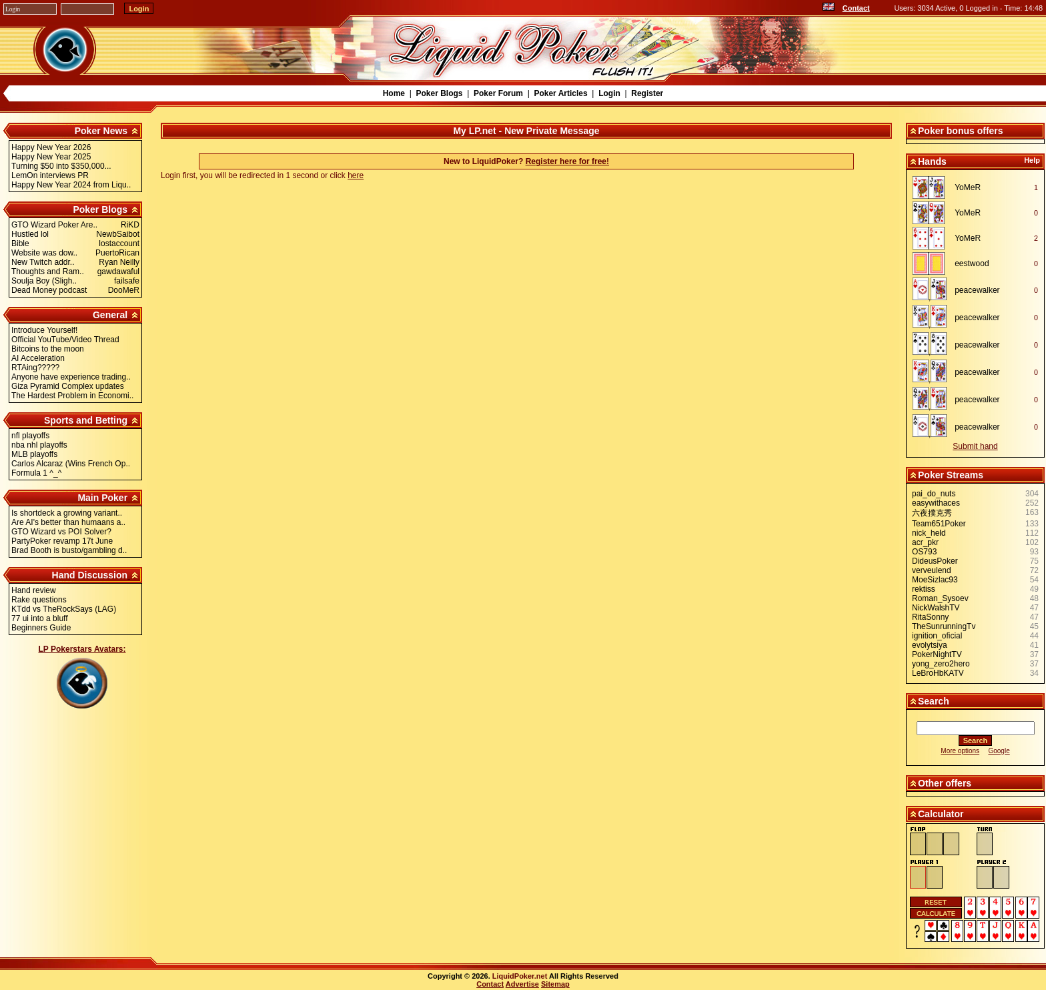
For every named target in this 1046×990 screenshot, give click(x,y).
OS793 (924, 551)
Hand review (33, 590)
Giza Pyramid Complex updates (67, 386)
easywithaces (936, 503)
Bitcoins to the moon (47, 349)
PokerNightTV (937, 654)
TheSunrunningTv (943, 626)
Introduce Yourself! (44, 330)
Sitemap (555, 984)
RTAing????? (35, 367)
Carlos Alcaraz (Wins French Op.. (70, 463)
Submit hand (975, 446)
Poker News (101, 130)
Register (647, 93)
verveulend (931, 570)
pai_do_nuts (933, 493)
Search (933, 701)
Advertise (522, 984)
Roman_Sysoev (940, 598)
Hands (932, 161)
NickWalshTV (936, 607)
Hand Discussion (90, 575)
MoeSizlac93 (935, 579)
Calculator (940, 814)
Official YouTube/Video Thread (65, 339)
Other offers (944, 783)
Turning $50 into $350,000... (61, 166)
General (110, 315)
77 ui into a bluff (39, 618)
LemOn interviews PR (50, 175)
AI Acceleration (38, 358)
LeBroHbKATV (938, 673)
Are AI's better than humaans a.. (68, 522)
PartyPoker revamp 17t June (62, 541)
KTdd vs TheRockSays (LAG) (63, 609)
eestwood (972, 263)
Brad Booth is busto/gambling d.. (69, 550)
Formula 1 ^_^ (36, 473)
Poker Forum (498, 93)
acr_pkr (925, 542)
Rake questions (39, 599)
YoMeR (968, 187)
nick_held (929, 533)
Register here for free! (567, 161)
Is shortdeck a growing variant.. (66, 513)
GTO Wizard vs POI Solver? (61, 531)
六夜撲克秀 (932, 513)
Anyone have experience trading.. (71, 377)
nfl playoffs (30, 435)
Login (609, 93)
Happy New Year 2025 (51, 156)
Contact (856, 8)
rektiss (923, 589)
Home (394, 93)
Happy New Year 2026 (51, 147)
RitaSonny (930, 617)
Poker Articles (560, 93)
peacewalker (977, 290)
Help (1032, 160)
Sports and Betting (85, 420)
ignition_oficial (937, 635)
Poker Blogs (439, 93)
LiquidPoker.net (520, 976)
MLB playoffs (34, 454)
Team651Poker (939, 523)
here (356, 175)
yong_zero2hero (941, 663)
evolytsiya (929, 645)
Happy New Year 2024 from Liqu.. (71, 184)
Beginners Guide (41, 627)
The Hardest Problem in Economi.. (72, 395)
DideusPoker (935, 561)
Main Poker (102, 497)
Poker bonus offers (960, 130)
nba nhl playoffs (39, 445)
